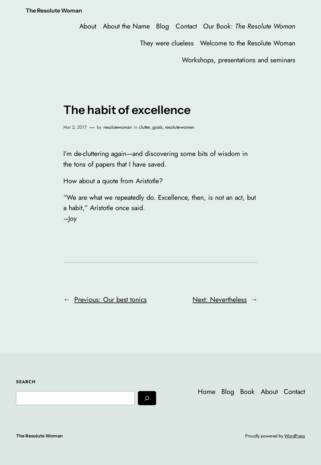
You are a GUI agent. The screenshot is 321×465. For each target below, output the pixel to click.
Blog (162, 26)
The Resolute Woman (54, 10)
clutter (144, 127)
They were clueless (167, 43)
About (87, 26)
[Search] (147, 398)
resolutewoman (117, 127)
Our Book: (249, 26)
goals (157, 127)
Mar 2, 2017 (75, 127)
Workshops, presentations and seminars (238, 60)
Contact (186, 26)
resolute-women (179, 127)
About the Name (126, 26)
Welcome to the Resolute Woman (247, 43)
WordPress (294, 436)
